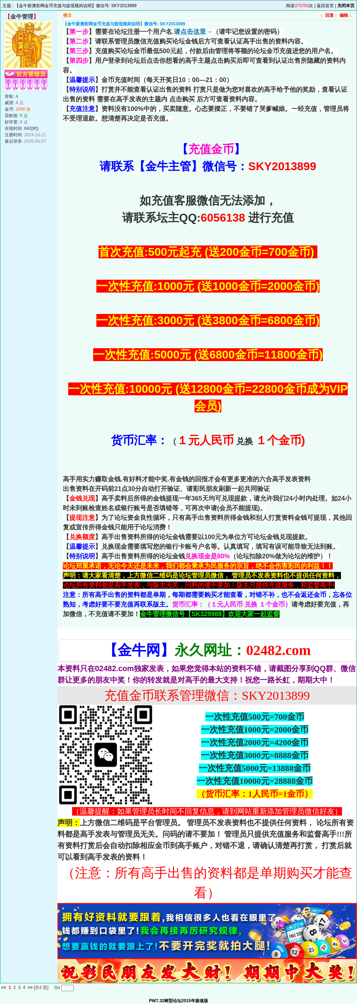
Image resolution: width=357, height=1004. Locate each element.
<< (3, 987)
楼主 (67, 15)
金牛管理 (21, 17)
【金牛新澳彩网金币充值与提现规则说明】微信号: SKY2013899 (75, 5)
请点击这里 (190, 31)
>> (29, 987)
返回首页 (325, 5)
